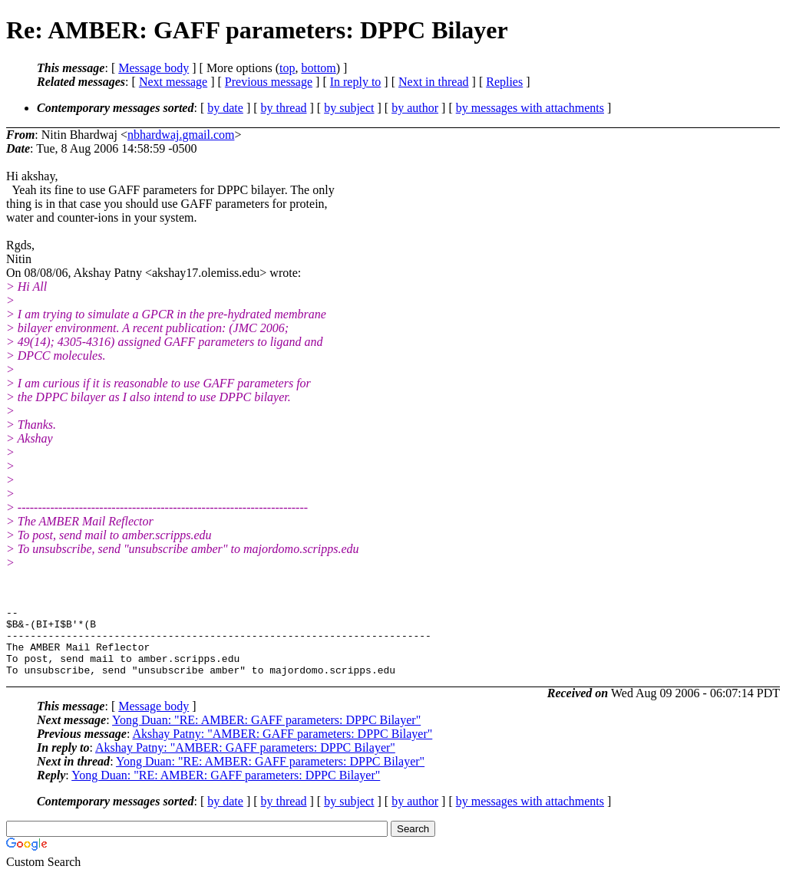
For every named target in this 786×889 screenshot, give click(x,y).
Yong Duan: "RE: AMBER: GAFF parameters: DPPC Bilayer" (266, 733)
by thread (284, 107)
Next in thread (433, 81)
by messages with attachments (530, 107)
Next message (173, 81)
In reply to (355, 81)
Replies (504, 81)
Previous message (268, 81)
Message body (153, 67)
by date (225, 107)
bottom (318, 67)
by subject (349, 107)
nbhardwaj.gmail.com (181, 134)
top (287, 67)
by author (414, 107)
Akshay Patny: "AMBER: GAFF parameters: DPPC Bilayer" (282, 747)
